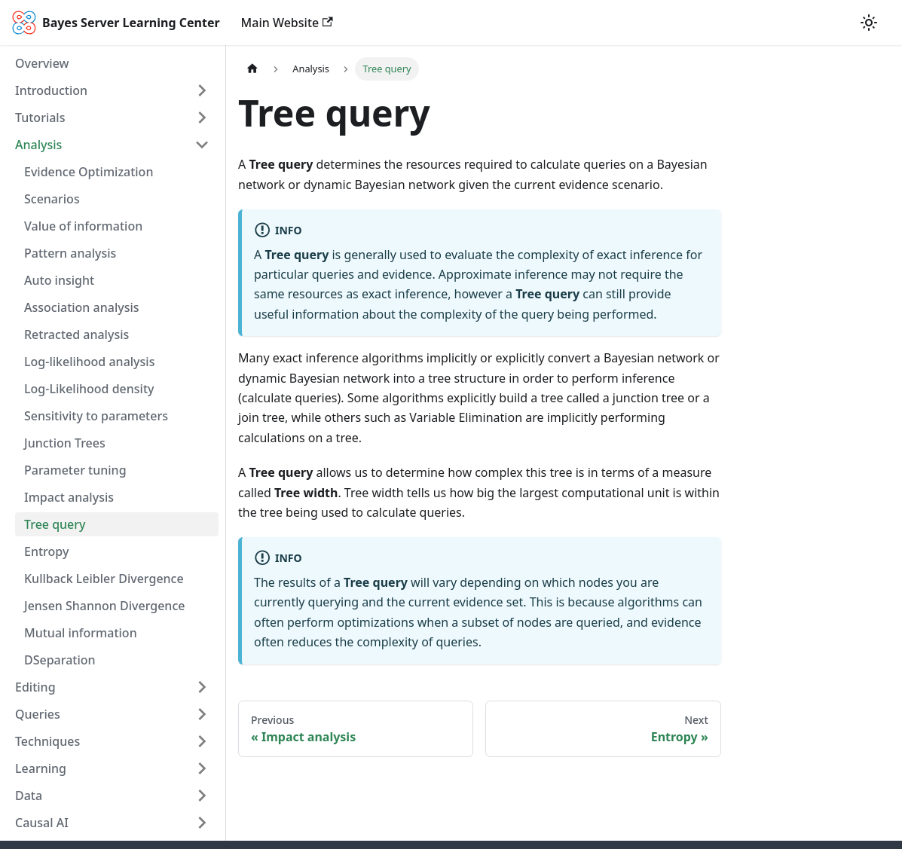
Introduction (51, 90)
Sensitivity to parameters (96, 416)
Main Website (287, 22)
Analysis (38, 144)
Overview (42, 63)
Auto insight (59, 280)
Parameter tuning (75, 470)
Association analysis (81, 307)
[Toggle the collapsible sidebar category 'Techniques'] (202, 741)
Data (28, 795)
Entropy (46, 551)
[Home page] (252, 69)
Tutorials (40, 117)
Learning (40, 768)
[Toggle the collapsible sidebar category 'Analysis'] (202, 145)
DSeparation (60, 660)
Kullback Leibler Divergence (104, 578)
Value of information (83, 226)
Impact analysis (69, 497)
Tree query (55, 524)
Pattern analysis (70, 253)
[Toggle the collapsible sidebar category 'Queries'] (202, 714)
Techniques (47, 741)
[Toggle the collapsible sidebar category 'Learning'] (202, 768)
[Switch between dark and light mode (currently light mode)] (869, 23)
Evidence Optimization (88, 171)
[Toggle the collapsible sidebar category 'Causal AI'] (202, 823)
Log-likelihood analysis (89, 361)
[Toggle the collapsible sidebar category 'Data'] (202, 795)
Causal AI (42, 822)
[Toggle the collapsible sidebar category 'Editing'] (202, 687)
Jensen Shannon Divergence (104, 605)
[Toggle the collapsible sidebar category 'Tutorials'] (202, 117)
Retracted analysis (76, 334)
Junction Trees (64, 443)
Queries (37, 714)
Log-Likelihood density (89, 388)
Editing (35, 687)
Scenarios (52, 199)
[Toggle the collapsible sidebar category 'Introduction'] (202, 90)
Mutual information (80, 633)
